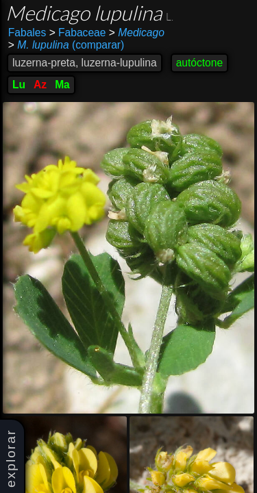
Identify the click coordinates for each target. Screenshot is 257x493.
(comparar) (66, 45)
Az (40, 84)
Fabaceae (77, 32)
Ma (62, 84)
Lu (18, 84)
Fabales (27, 32)
